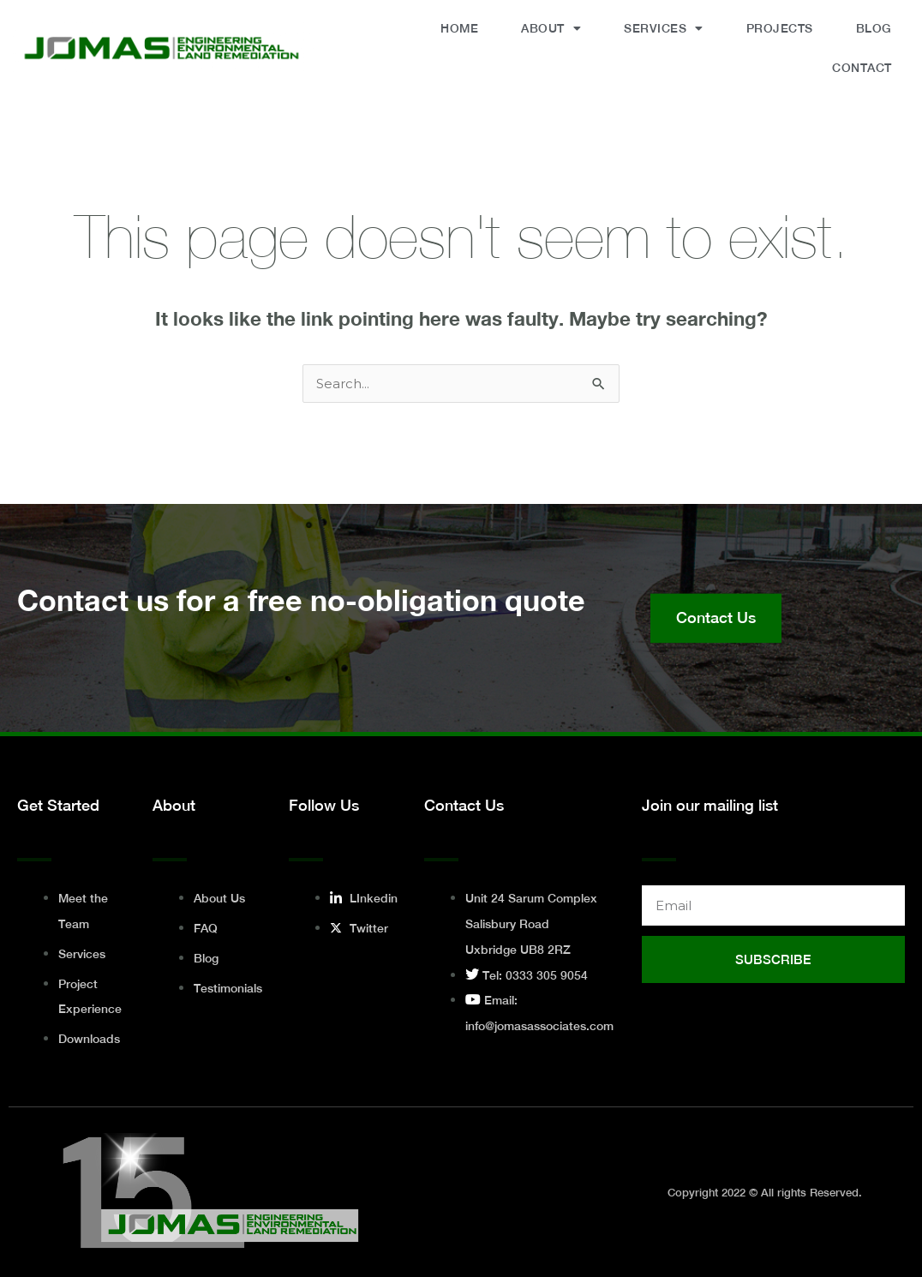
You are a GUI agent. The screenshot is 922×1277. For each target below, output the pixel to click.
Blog (874, 28)
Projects (779, 28)
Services (663, 28)
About (551, 28)
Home (459, 28)
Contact (862, 68)
